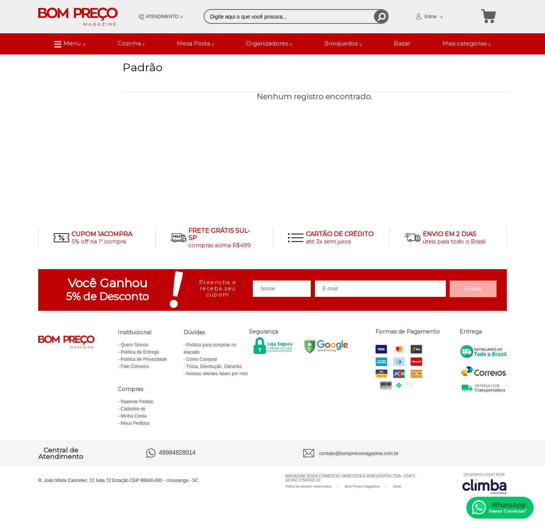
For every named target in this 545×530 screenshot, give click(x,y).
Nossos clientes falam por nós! (217, 373)
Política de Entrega (140, 352)
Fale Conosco (135, 366)
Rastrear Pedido (137, 401)
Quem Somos (134, 345)
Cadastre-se (133, 409)
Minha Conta (133, 416)
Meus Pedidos (135, 423)
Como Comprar (201, 359)
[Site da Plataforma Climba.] (484, 483)
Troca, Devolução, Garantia (213, 366)
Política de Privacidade (144, 359)
